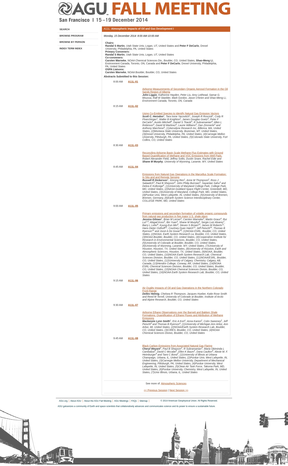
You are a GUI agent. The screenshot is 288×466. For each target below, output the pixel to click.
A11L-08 (133, 338)
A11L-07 (133, 304)
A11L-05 (133, 205)
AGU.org (63, 401)
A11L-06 (133, 280)
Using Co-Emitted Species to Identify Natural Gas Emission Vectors (180, 113)
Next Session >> (179, 390)
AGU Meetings (121, 401)
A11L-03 (133, 145)
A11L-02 (133, 106)
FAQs (134, 401)
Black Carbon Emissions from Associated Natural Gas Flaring (177, 345)
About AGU (75, 401)
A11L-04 (133, 166)
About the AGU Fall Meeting (97, 401)
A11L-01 (133, 81)
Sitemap (144, 401)
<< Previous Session (155, 390)
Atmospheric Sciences (173, 383)
